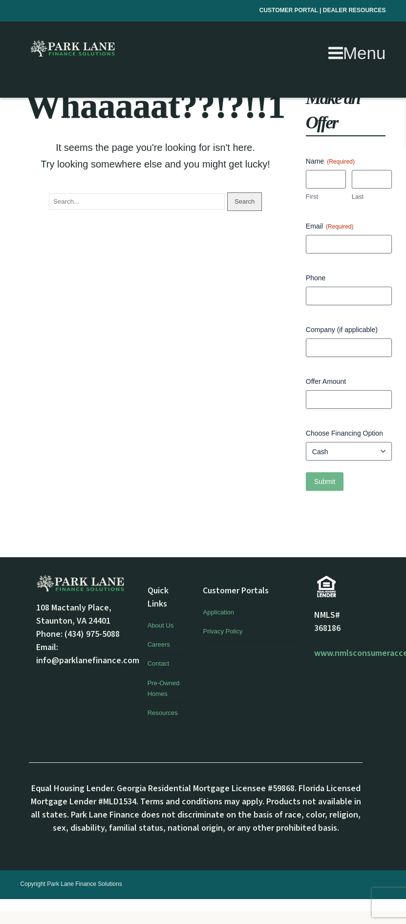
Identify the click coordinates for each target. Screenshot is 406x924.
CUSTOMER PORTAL (289, 10)
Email (330, 226)
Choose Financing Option (344, 433)
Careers (159, 644)
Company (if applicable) (342, 330)
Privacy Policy (222, 631)
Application (218, 612)
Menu (357, 53)
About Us (160, 625)
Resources (163, 712)
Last (358, 196)
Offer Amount (326, 381)
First (312, 196)
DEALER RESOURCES (354, 10)
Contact (159, 663)
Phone (315, 278)
